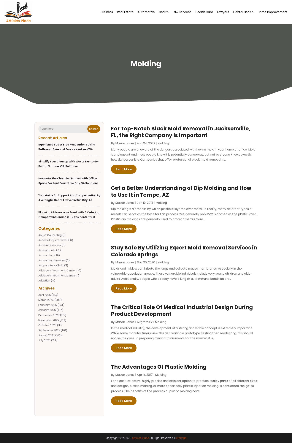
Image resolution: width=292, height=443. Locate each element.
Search (93, 129)
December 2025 (48, 315)
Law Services (182, 12)
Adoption (44, 280)
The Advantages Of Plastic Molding (159, 367)
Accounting (45, 255)
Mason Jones (124, 143)
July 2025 (44, 340)
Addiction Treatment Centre (57, 275)
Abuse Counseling (50, 235)
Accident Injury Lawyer (52, 240)
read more (124, 169)
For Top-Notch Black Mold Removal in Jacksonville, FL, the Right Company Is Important (180, 132)
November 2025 (48, 320)
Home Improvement (273, 12)
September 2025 (49, 330)
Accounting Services (51, 260)
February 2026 (47, 305)
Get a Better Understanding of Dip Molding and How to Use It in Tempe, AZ (181, 191)
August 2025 (46, 335)
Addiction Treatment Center (57, 270)
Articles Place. (141, 438)
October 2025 (47, 325)
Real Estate (125, 12)
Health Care (204, 12)
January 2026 (47, 310)
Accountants (46, 250)
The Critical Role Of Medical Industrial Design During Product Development (182, 311)
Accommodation (49, 245)
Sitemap (180, 438)
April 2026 (44, 295)
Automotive (146, 12)
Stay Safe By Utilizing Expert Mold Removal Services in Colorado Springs (184, 251)
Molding (163, 143)
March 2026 (46, 300)
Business (107, 12)
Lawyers (223, 12)
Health (164, 12)
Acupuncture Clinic (50, 265)
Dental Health (243, 12)
